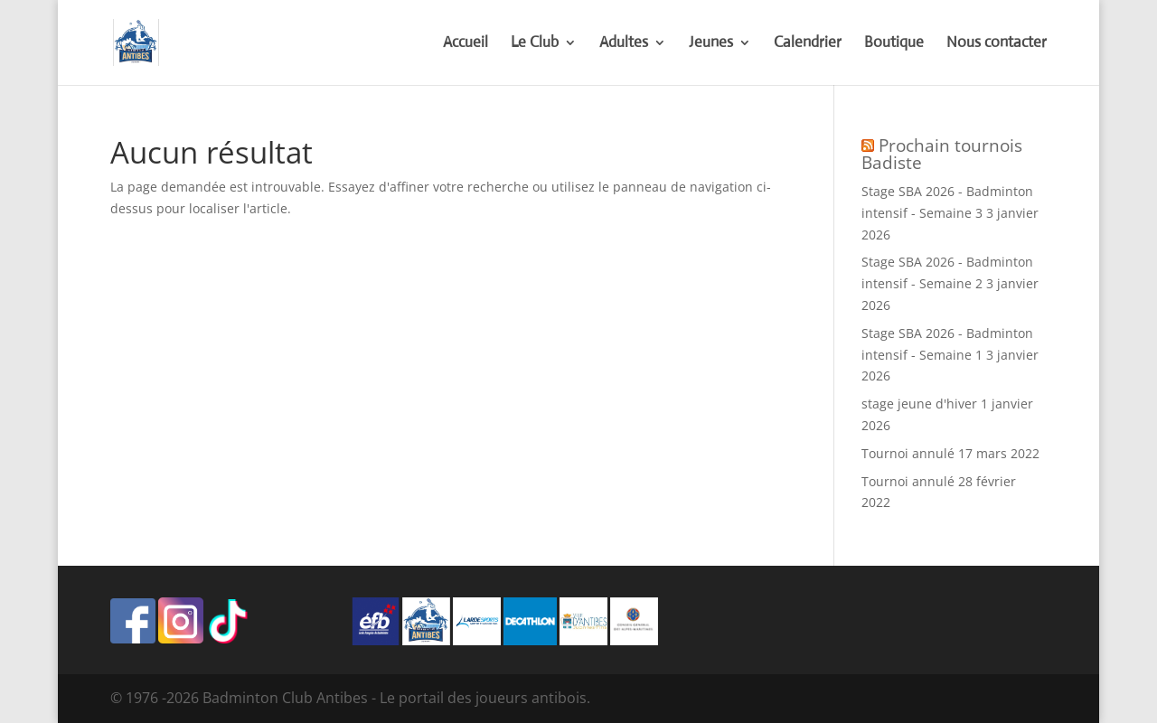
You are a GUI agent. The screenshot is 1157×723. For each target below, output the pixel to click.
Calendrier (808, 44)
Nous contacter (996, 44)
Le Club (535, 44)
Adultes (623, 44)
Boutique (894, 44)
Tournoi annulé (908, 453)
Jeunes (711, 44)
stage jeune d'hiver (919, 403)
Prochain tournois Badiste (941, 154)
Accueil (465, 44)
